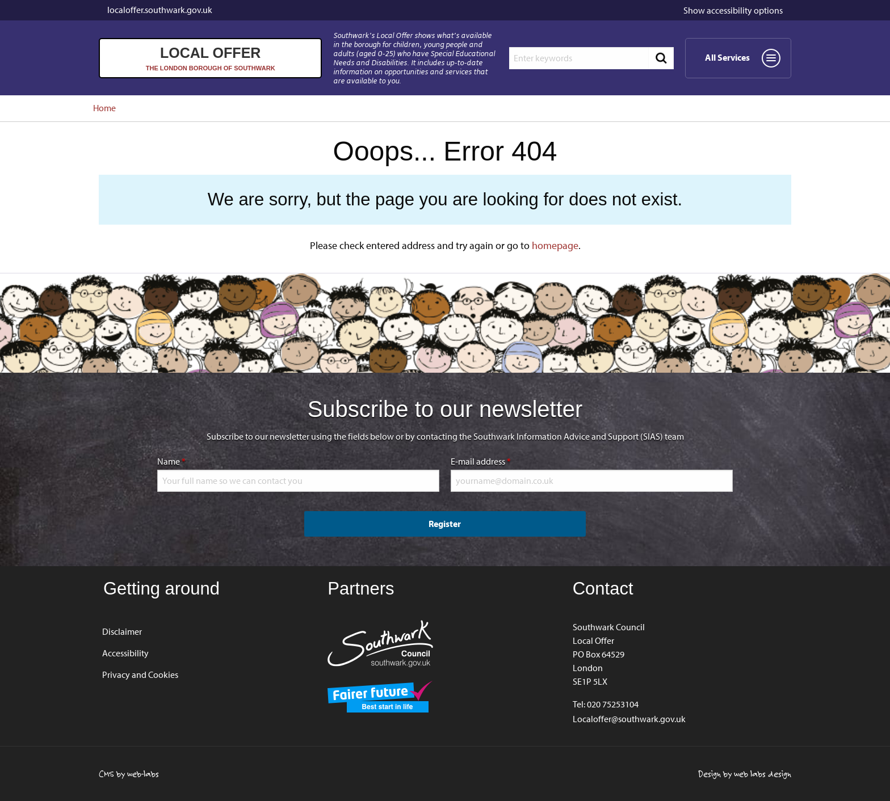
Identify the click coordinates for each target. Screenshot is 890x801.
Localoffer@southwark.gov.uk (629, 718)
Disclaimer (122, 631)
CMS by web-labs (129, 774)
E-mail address (516, 460)
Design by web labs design (744, 774)
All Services (746, 61)
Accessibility (125, 653)
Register (445, 523)
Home (104, 107)
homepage (555, 245)
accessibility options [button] (733, 10)
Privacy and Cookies (140, 674)
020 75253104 (613, 704)
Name (207, 460)
